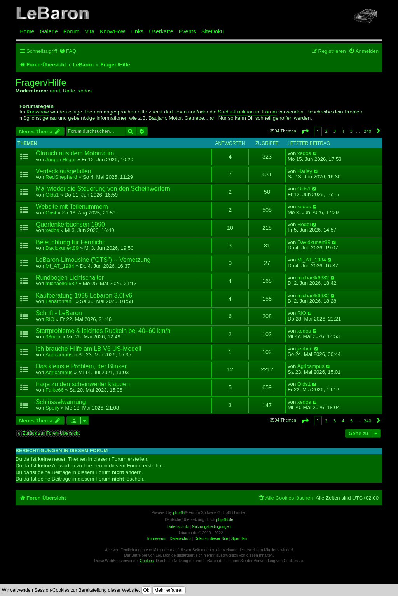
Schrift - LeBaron (59, 313)
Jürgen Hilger (60, 159)
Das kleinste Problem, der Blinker (81, 366)
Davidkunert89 (62, 248)
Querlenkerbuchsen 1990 (70, 224)
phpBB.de (224, 520)
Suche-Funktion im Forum (247, 112)
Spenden (239, 539)
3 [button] (334, 131)
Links (137, 31)
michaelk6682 (61, 283)
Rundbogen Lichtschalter (70, 277)
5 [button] (351, 131)
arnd (55, 91)
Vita (89, 31)
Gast (50, 213)
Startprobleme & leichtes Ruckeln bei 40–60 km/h (103, 331)
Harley (304, 171)
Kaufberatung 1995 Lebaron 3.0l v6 (84, 295)
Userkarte (161, 31)
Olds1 (52, 195)
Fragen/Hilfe (41, 82)
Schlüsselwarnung (61, 402)
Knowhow (37, 112)
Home (26, 31)
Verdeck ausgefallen (63, 171)
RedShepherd (61, 177)
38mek (53, 337)
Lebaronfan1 (59, 301)
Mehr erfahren (168, 590)
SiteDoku (212, 31)
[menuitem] (67, 51)
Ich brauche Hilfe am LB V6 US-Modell (88, 348)
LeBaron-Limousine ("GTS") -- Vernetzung (93, 259)
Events (187, 31)
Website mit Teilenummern (72, 206)
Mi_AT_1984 (59, 266)
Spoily (52, 408)
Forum (71, 31)
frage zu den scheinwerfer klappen (83, 384)
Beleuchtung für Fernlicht (70, 242)
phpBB (179, 513)
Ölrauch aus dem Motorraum (75, 153)
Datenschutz (180, 539)
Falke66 (54, 390)
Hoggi (304, 224)
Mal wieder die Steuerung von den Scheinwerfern (103, 188)
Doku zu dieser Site (211, 539)
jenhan (305, 349)
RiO (49, 319)
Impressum (156, 539)
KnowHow (112, 31)
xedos (85, 91)
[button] (305, 131)
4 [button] (343, 131)
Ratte (69, 91)
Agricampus (59, 354)
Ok (146, 590)
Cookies (147, 561)
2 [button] (326, 131)
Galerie (49, 31)
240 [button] (367, 131)
